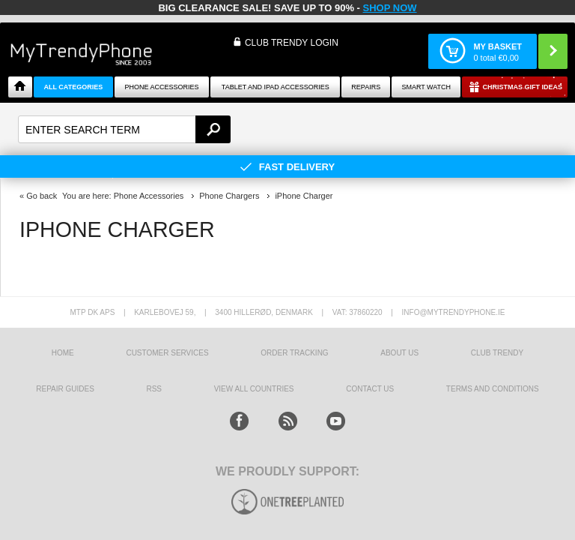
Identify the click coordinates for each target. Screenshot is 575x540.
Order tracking (294, 353)
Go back (41, 195)
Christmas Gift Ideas (522, 87)
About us (399, 353)
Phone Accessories (162, 87)
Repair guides (65, 389)
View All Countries (254, 389)
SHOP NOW (390, 8)
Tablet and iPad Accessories (275, 87)
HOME (63, 353)
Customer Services (167, 353)
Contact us (370, 389)
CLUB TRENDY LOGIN (291, 43)
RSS (154, 389)
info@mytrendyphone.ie (453, 312)
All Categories (73, 87)
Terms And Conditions (492, 389)
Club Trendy (497, 353)
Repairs (365, 87)
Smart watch (426, 87)
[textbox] (124, 129)
